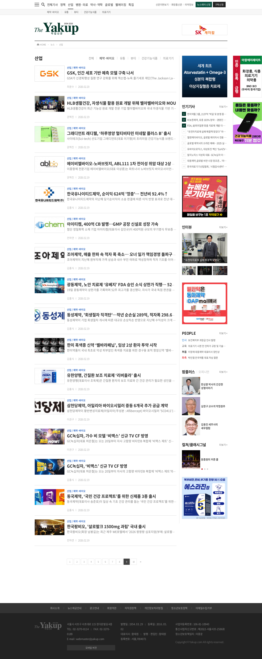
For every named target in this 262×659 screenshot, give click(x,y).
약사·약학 (96, 4)
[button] (202, 469)
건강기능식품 (90, 12)
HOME (41, 44)
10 (134, 561)
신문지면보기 (162, 4)
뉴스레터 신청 (203, 4)
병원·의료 (82, 4)
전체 (91, 58)
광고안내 (94, 608)
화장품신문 (176, 4)
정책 (63, 4)
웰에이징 (120, 4)
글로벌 (109, 4)
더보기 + (223, 106)
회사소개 (54, 608)
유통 (66, 12)
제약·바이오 (53, 12)
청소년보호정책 (179, 608)
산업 (70, 5)
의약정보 (189, 4)
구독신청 (219, 4)
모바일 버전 (91, 647)
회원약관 (111, 608)
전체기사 (52, 4)
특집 (131, 4)
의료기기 (106, 12)
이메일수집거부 (204, 608)
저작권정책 (130, 608)
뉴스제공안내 (75, 608)
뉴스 (53, 44)
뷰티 (76, 12)
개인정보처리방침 (153, 608)
